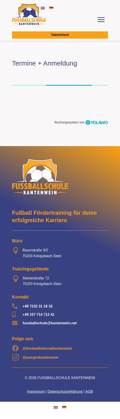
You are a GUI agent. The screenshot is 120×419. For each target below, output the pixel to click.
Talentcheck (60, 35)
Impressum (36, 391)
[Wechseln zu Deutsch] (51, 8)
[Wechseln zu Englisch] (55, 407)
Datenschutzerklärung (65, 391)
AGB (89, 391)
